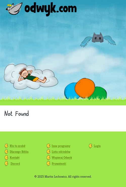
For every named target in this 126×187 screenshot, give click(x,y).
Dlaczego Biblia (19, 152)
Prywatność (59, 163)
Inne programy (61, 146)
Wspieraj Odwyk (62, 157)
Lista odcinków (61, 152)
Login (97, 146)
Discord (15, 163)
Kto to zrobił (17, 146)
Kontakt (14, 157)
